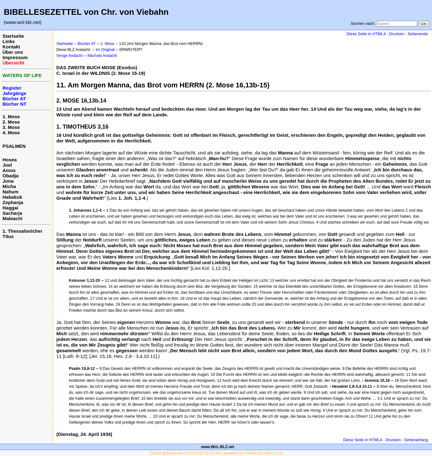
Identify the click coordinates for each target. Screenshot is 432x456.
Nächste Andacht (102, 55)
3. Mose (11, 127)
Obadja (11, 175)
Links (9, 41)
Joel (7, 165)
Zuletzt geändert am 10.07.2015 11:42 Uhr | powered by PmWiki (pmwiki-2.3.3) (216, 453)
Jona (8, 181)
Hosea (10, 159)
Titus (8, 236)
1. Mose (11, 116)
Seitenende (417, 33)
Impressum (15, 57)
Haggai (10, 207)
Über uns (13, 52)
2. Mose (11, 122)
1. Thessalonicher (22, 231)
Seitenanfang (416, 439)
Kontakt (11, 46)
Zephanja (13, 202)
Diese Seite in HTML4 (365, 33)
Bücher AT (87, 44)
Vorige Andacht (69, 55)
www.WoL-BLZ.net (217, 447)
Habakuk (12, 197)
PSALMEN (14, 146)
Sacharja (12, 213)
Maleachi (12, 218)
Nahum (11, 191)
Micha (9, 186)
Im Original (105, 49)
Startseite (13, 36)
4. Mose (11, 132)
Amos (9, 170)
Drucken (396, 33)
